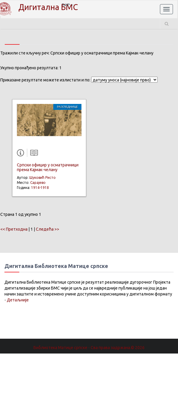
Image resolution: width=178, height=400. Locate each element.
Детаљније (18, 300)
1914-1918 (40, 187)
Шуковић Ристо (42, 177)
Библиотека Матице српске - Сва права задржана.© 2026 (89, 347)
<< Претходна (14, 229)
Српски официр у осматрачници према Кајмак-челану (47, 167)
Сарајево (38, 182)
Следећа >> (47, 229)
